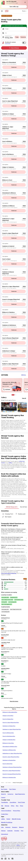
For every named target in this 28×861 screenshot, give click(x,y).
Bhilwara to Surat (7, 180)
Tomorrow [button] (23, 37)
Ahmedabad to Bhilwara (9, 193)
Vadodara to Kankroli (8, 246)
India (2, 827)
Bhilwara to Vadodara (8, 312)
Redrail (8, 819)
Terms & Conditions (6, 810)
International (4, 834)
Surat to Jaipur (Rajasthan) (10, 101)
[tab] (12, 507)
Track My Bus (4, 802)
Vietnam (3, 830)
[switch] (24, 43)
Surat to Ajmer (6, 259)
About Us (3, 794)
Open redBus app (14, 6)
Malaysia (21, 827)
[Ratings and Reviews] (14, 16)
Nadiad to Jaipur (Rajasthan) (10, 364)
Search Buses (14, 48)
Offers (12, 805)
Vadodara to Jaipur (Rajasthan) (7, 127)
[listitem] (3, 380)
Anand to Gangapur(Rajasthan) (11, 299)
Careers (3, 797)
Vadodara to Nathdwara (9, 325)
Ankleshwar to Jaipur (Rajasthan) (8, 219)
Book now (14, 67)
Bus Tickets (4, 789)
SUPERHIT (6, 389)
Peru (22, 830)
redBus (10, 462)
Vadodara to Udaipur (8, 114)
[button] (25, 2)
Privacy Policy (16, 810)
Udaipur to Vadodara (8, 167)
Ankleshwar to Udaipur (8, 351)
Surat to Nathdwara (8, 154)
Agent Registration (20, 794)
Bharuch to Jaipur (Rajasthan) (10, 286)
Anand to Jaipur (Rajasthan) (10, 233)
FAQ (2, 805)
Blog (17, 805)
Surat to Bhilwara (7, 141)
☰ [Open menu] (2, 11)
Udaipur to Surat (7, 75)
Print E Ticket (21, 802)
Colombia (16, 830)
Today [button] (16, 37)
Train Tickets (12, 789)
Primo (21, 805)
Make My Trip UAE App (6, 822)
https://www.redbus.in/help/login (8, 573)
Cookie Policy (4, 814)
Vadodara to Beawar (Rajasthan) (8, 272)
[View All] (24, 398)
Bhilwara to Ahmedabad (9, 62)
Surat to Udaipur (7, 88)
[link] (12, 385)
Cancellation (13, 802)
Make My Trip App (16, 819)
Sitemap (7, 805)
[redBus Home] (7, 11)
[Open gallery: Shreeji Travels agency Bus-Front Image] (9, 407)
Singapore (14, 827)
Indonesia (7, 827)
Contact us (10, 794)
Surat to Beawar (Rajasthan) (10, 338)
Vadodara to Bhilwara (8, 206)
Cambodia (10, 830)
